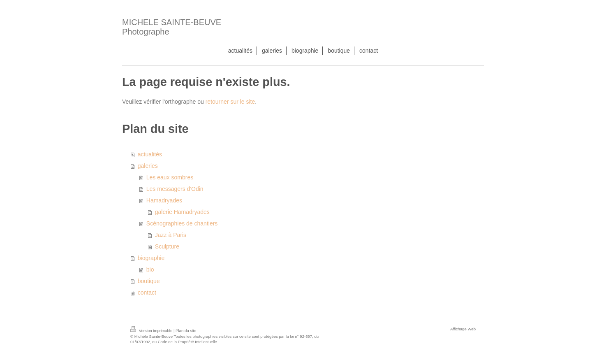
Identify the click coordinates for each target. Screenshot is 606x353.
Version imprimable (151, 330)
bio (150, 269)
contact (147, 292)
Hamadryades (164, 200)
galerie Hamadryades (182, 212)
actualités (150, 154)
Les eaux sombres (169, 177)
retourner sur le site (230, 101)
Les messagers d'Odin (175, 189)
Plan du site (186, 330)
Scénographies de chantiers (182, 223)
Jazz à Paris (170, 235)
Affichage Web (463, 329)
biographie (151, 258)
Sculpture (167, 246)
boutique (149, 281)
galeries (148, 166)
